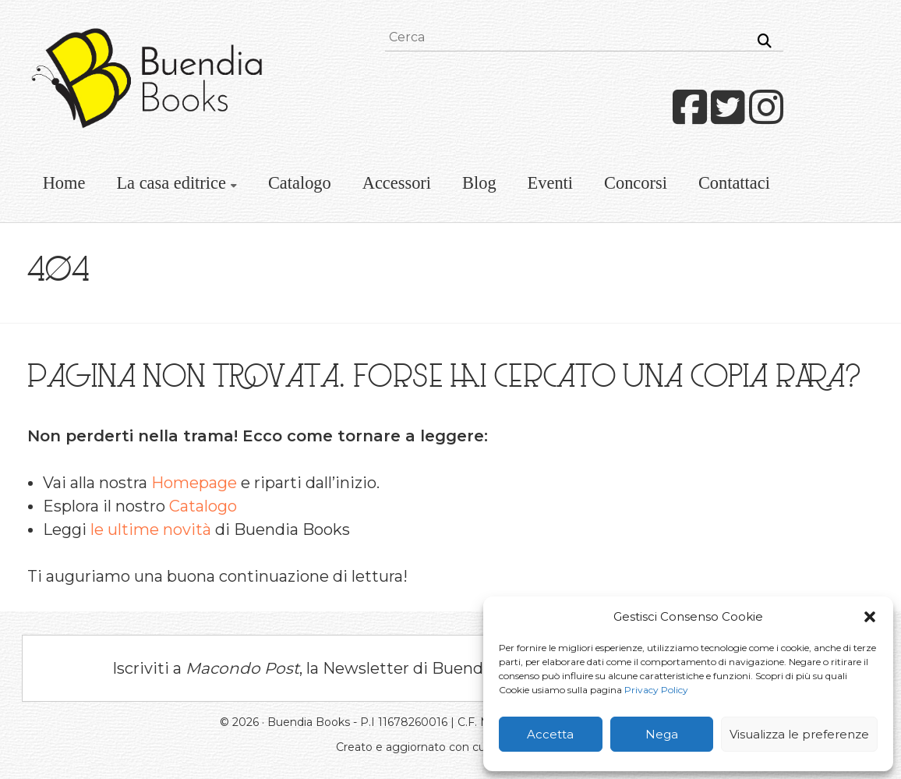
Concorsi (635, 183)
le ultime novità (150, 529)
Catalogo (299, 183)
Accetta (550, 734)
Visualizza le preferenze (799, 734)
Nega (661, 734)
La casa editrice (170, 183)
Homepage (194, 482)
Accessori (396, 183)
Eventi (550, 183)
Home (64, 183)
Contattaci (734, 183)
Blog (479, 183)
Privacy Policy (656, 690)
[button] (870, 617)
